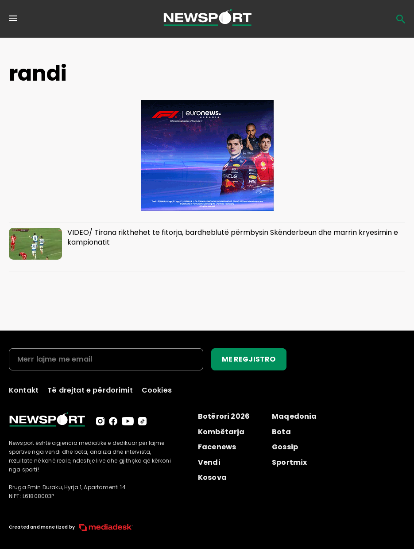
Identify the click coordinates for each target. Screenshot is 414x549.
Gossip (285, 447)
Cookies (157, 390)
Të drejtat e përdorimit (90, 390)
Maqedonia (294, 416)
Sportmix (289, 462)
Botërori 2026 (224, 416)
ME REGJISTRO (249, 359)
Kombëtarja (221, 432)
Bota (281, 432)
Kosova (212, 477)
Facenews (217, 447)
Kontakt (24, 390)
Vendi (209, 462)
